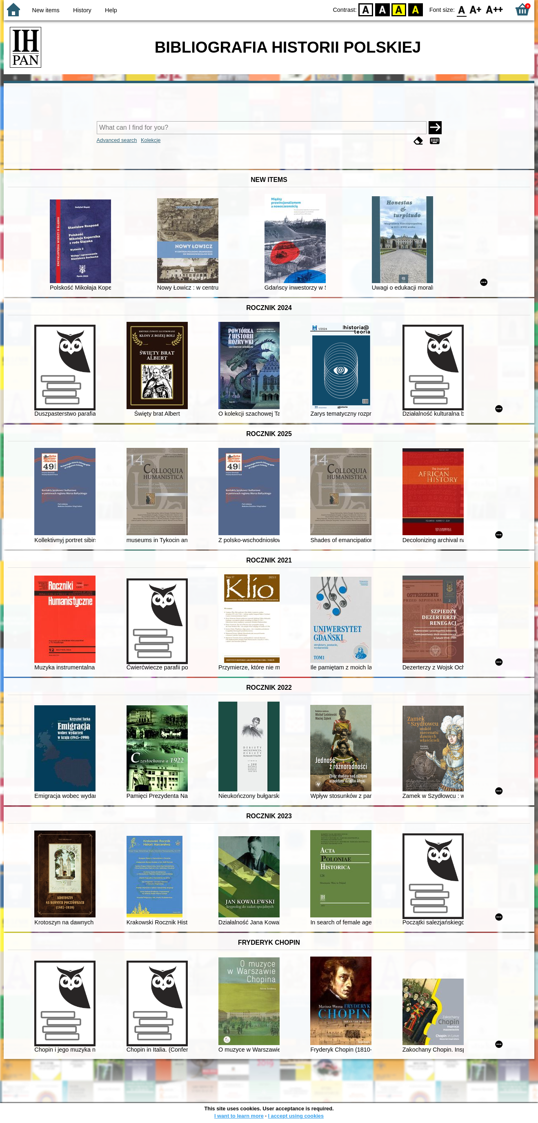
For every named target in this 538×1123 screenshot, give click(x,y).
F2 (494, 9)
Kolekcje (150, 140)
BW (382, 9)
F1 (476, 9)
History (82, 10)
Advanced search (117, 140)
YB (399, 9)
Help (111, 10)
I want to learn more (239, 1116)
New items (46, 10)
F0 (461, 9)
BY (415, 9)
